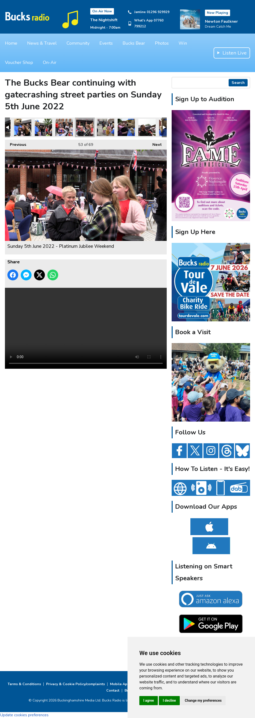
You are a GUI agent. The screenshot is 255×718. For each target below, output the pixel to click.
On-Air (49, 62)
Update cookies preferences (24, 715)
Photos (162, 43)
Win (183, 43)
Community (78, 43)
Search (238, 82)
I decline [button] (169, 700)
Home (11, 43)
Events (106, 43)
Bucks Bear (134, 43)
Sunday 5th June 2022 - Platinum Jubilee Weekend (22, 127)
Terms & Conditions (24, 684)
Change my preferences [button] (203, 700)
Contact (112, 690)
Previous (15, 143)
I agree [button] (148, 700)
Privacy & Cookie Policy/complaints (75, 684)
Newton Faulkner (221, 21)
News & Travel (42, 43)
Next (154, 143)
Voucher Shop (19, 62)
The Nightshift (104, 20)
